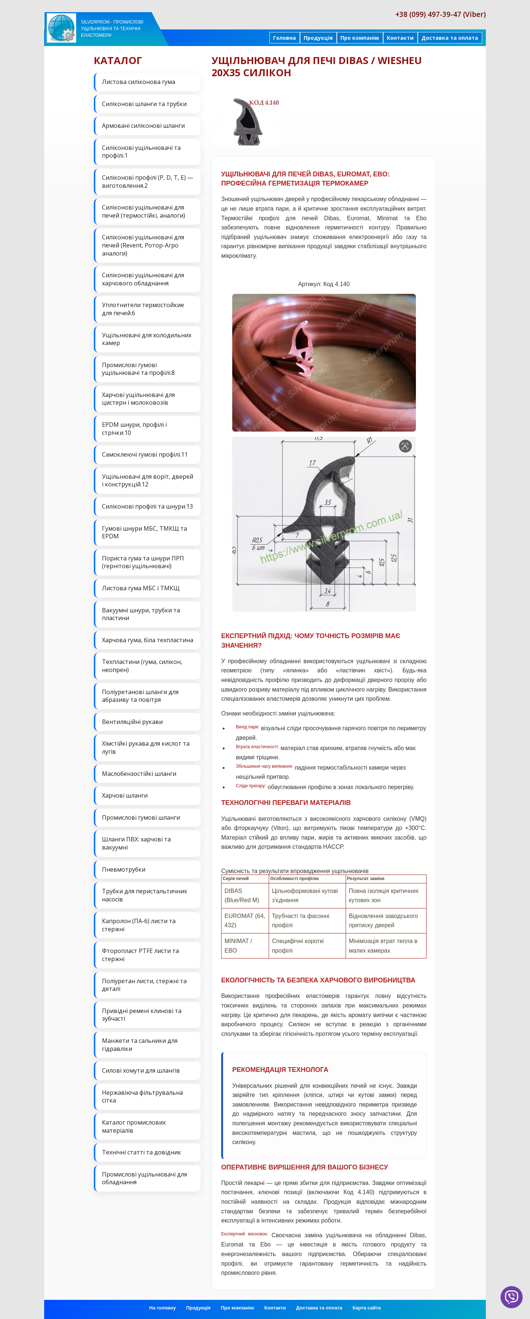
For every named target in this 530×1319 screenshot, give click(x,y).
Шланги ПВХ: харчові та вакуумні (136, 843)
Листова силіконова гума (138, 82)
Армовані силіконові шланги (143, 126)
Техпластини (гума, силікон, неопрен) (142, 666)
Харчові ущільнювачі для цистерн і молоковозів (138, 399)
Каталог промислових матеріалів (134, 1126)
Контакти (400, 37)
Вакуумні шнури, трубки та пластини (141, 614)
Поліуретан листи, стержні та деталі (144, 985)
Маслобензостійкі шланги (139, 774)
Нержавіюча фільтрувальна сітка (142, 1096)
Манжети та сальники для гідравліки (139, 1045)
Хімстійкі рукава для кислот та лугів (146, 747)
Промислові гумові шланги (141, 817)
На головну (162, 1308)
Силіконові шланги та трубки (144, 104)
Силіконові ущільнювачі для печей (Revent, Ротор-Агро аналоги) (143, 245)
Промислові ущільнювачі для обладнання (144, 1178)
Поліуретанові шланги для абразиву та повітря (140, 696)
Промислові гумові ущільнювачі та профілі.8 (138, 369)
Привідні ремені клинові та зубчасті (141, 1015)
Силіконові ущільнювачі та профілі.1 (141, 152)
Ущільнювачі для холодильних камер (146, 339)
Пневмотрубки (123, 869)
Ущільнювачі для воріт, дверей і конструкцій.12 (147, 480)
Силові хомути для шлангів (141, 1070)
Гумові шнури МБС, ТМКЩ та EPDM (144, 532)
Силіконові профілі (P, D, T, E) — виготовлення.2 (147, 181)
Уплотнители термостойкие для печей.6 (143, 309)
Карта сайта (367, 1308)
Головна (284, 37)
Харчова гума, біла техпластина (147, 640)
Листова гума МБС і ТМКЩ (141, 588)
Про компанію (359, 37)
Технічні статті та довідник (141, 1152)
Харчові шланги (125, 795)
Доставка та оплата (449, 37)
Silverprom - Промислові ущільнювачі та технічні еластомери (112, 29)
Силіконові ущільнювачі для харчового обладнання (143, 279)
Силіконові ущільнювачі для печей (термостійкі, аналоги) (143, 211)
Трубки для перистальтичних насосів (144, 895)
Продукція (318, 37)
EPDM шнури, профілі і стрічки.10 (134, 429)
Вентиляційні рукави (132, 722)
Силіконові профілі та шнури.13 (147, 506)
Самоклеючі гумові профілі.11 (145, 454)
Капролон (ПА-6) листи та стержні (139, 925)
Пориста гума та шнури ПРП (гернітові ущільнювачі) (143, 562)
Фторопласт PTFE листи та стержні (140, 955)
